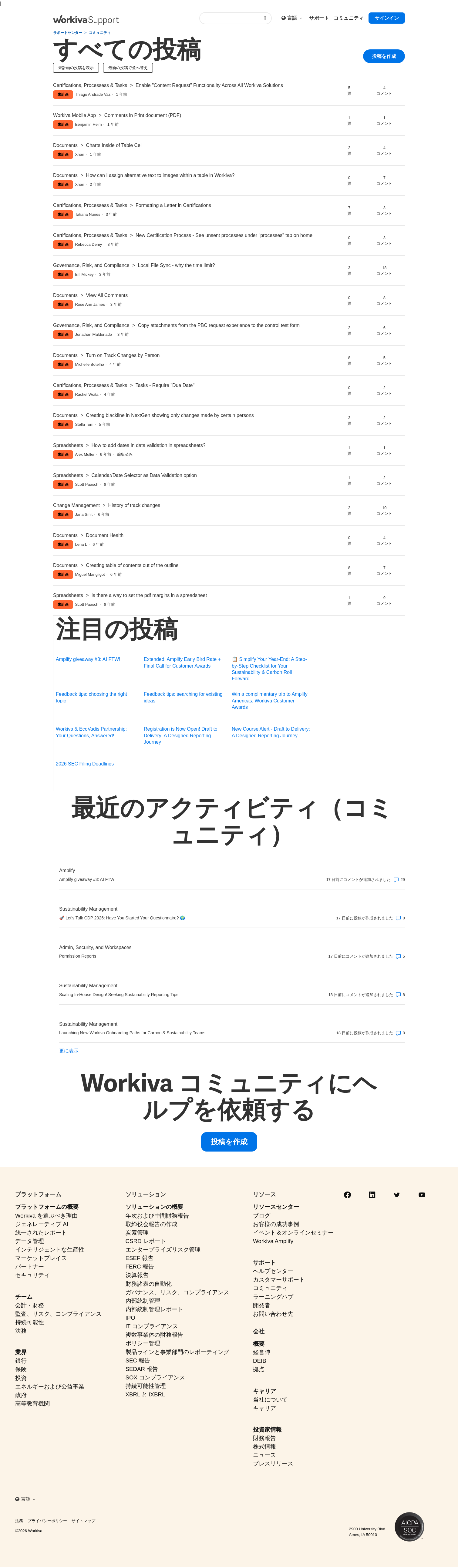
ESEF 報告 (139, 1258)
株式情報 (264, 1446)
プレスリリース (273, 1463)
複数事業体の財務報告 (154, 1335)
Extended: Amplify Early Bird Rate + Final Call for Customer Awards (182, 662)
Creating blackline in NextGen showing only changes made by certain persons (170, 415)
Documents (65, 145)
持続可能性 (29, 1322)
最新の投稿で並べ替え (128, 67)
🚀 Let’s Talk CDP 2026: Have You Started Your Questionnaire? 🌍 (122, 917)
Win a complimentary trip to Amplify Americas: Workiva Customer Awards (270, 701)
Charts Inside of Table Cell (114, 145)
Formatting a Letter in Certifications (173, 205)
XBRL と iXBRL (145, 1394)
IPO (130, 1318)
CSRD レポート (146, 1241)
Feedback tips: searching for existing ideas (183, 697)
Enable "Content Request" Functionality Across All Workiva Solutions (209, 85)
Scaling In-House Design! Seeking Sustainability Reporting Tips (118, 994)
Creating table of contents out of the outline (132, 565)
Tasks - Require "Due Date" (165, 385)
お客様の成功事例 (276, 1224)
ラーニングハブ (273, 1297)
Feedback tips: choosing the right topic (91, 697)
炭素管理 (137, 1232)
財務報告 (264, 1438)
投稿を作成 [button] (384, 58)
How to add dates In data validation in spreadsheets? (148, 445)
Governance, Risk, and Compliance (91, 265)
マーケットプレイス (41, 1258)
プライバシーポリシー (47, 1521)
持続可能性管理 (146, 1386)
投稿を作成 (229, 1141)
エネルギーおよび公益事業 (49, 1386)
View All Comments (107, 295)
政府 (21, 1395)
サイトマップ (83, 1521)
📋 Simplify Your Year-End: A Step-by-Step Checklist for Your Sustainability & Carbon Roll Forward (269, 669)
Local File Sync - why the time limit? (176, 265)
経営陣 (261, 1352)
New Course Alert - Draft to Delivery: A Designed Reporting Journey (271, 732)
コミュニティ (100, 33)
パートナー (29, 1266)
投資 (21, 1378)
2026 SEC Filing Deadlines (85, 763)
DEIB (259, 1361)
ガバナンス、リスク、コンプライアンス (177, 1292)
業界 (21, 1352)
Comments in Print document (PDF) (142, 115)
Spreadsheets (68, 445)
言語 (294, 18)
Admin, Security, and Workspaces (95, 947)
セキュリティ (32, 1275)
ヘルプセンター (273, 1271)
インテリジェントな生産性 (49, 1249)
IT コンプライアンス (152, 1326)
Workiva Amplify (273, 1241)
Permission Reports (77, 956)
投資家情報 (267, 1429)
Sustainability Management (88, 909)
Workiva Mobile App (74, 115)
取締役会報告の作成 (151, 1224)
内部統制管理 (143, 1301)
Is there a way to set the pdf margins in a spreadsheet (149, 595)
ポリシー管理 (143, 1343)
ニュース (264, 1455)
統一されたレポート (41, 1232)
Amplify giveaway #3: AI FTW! (88, 659)
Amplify (67, 870)
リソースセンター (276, 1207)
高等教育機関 (32, 1403)
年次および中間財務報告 (157, 1215)
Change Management (76, 505)
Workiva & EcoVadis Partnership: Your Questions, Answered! (91, 732)
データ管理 (29, 1241)
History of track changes (134, 505)
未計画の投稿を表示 (76, 67)
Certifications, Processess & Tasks (90, 85)
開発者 (261, 1305)
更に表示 (69, 1050)
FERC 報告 (140, 1266)
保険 (21, 1369)
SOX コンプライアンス (155, 1377)
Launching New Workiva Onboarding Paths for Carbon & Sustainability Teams (132, 1032)
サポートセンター (67, 33)
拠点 (258, 1369)
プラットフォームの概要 (47, 1207)
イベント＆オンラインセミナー (293, 1232)
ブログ (261, 1215)
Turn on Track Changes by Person (123, 355)
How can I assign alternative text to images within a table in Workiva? (160, 175)
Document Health (105, 535)
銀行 (21, 1361)
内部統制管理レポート (154, 1309)
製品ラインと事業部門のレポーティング (177, 1352)
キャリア (264, 1391)
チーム (23, 1297)
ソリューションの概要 (154, 1207)
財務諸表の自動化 (149, 1284)
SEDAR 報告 (142, 1369)
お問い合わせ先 (273, 1314)
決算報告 (137, 1275)
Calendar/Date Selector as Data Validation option (144, 475)
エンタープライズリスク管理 (163, 1249)
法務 (21, 1331)
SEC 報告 (138, 1360)
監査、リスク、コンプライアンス (58, 1314)
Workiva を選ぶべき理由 (46, 1215)
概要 (258, 1344)
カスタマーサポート (279, 1279)
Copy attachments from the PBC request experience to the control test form (219, 325)
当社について (270, 1399)
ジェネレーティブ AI (41, 1224)
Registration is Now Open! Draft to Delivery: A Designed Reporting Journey (180, 735)
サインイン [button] (387, 18)
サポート (264, 1262)
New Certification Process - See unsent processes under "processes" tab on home (224, 235)
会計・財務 (29, 1305)
